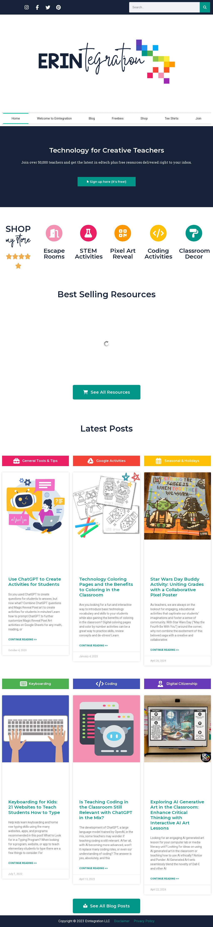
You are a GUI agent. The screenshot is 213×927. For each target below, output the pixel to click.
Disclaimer (122, 921)
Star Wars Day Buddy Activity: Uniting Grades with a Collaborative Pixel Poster (177, 586)
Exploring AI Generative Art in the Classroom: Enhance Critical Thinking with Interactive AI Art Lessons (177, 815)
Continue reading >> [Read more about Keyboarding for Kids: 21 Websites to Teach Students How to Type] (22, 863)
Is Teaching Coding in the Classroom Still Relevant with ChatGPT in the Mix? (105, 809)
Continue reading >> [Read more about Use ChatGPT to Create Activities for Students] (22, 639)
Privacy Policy (144, 921)
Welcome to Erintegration (54, 118)
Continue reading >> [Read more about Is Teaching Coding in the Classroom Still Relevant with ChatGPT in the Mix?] (93, 868)
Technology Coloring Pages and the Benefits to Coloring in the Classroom (106, 586)
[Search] (205, 7)
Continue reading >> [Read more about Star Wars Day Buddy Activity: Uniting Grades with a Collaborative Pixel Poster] (164, 649)
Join (198, 118)
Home (16, 118)
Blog (92, 118)
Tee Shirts (171, 118)
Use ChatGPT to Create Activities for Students (34, 581)
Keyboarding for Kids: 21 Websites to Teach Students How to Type (34, 807)
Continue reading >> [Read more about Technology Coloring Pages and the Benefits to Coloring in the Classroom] (93, 645)
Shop (144, 118)
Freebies (118, 118)
